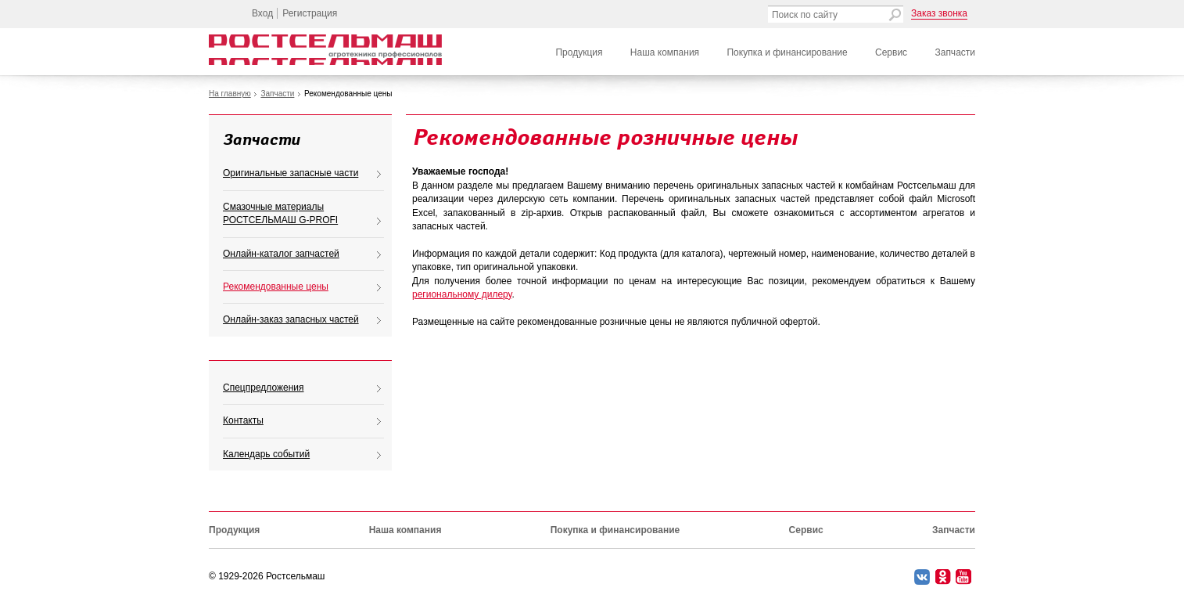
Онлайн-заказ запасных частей (291, 319)
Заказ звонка (939, 13)
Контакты (243, 420)
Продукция (578, 52)
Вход (262, 13)
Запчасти (955, 52)
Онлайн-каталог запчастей (281, 253)
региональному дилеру (461, 294)
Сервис (891, 52)
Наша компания (664, 52)
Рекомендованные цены (275, 286)
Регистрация (309, 13)
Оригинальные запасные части (290, 173)
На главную (230, 93)
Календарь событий (266, 454)
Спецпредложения (263, 387)
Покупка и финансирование (787, 52)
